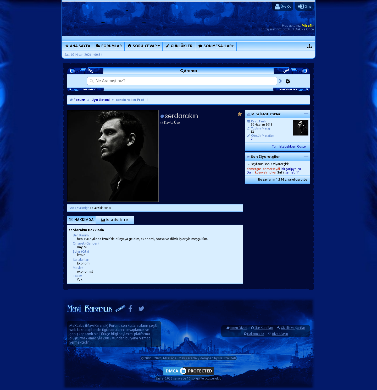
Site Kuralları (263, 327)
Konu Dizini (238, 327)
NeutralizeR (227, 358)
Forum (77, 99)
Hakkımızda (255, 333)
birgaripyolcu (291, 169)
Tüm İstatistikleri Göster (289, 146)
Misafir (308, 25)
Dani (250, 172)
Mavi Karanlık (96, 325)
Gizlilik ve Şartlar (293, 327)
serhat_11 (292, 172)
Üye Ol (283, 6)
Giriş (304, 6)
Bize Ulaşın (280, 333)
